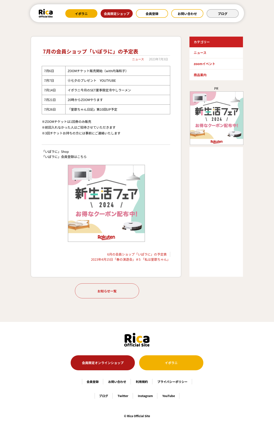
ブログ (222, 13)
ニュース (138, 59)
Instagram (145, 396)
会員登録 (152, 13)
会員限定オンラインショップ (103, 362)
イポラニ (81, 13)
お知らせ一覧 (107, 291)
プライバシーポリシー (172, 381)
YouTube (168, 396)
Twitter (123, 396)
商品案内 (200, 75)
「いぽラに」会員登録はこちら (64, 156)
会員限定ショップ (117, 13)
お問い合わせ (187, 13)
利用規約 (142, 381)
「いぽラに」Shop (55, 151)
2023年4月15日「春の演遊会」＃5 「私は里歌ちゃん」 (130, 259)
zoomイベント (204, 63)
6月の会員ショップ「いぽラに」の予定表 (137, 254)
